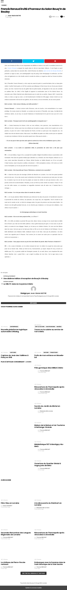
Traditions (53, 352)
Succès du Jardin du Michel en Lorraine (47, 407)
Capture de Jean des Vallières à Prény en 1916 (14, 356)
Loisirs (28, 362)
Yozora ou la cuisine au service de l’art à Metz (48, 330)
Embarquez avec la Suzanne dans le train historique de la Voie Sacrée (49, 563)
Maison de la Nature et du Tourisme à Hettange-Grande (49, 426)
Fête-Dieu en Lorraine (10, 503)
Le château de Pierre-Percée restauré (13, 563)
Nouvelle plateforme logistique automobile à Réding (14, 330)
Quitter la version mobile (33, 588)
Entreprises (14, 326)
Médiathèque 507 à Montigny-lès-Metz (49, 445)
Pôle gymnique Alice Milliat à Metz (48, 368)
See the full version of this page (33, 573)
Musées (59, 326)
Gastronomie (50, 326)
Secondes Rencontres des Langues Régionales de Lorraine (16, 533)
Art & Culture (39, 326)
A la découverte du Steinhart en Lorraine (48, 504)
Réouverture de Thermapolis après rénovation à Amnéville (49, 388)
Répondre (33, 303)
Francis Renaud (12, 68)
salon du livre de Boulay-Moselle (52, 71)
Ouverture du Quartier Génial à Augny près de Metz (47, 464)
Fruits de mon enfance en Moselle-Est (49, 356)
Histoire (13, 352)
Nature (46, 352)
